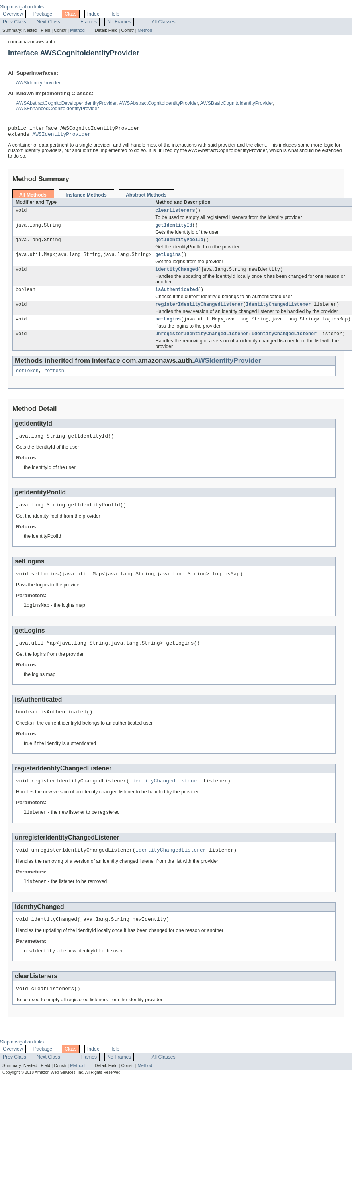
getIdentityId (173, 229)
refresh (54, 381)
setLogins (168, 327)
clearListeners (175, 213)
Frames (88, 22)
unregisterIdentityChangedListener (202, 343)
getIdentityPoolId (179, 244)
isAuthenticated (176, 296)
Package (42, 14)
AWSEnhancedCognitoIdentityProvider (57, 108)
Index (93, 14)
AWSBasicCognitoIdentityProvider (236, 103)
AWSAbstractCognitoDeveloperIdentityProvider (66, 103)
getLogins (168, 260)
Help (114, 14)
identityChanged (176, 275)
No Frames (119, 22)
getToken (27, 381)
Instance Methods (86, 197)
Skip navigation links (22, 7)
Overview (13, 14)
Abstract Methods (146, 197)
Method (77, 30)
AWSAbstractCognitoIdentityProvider (158, 103)
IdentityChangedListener (278, 312)
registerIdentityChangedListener (199, 312)
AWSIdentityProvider (38, 83)
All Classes (164, 22)
